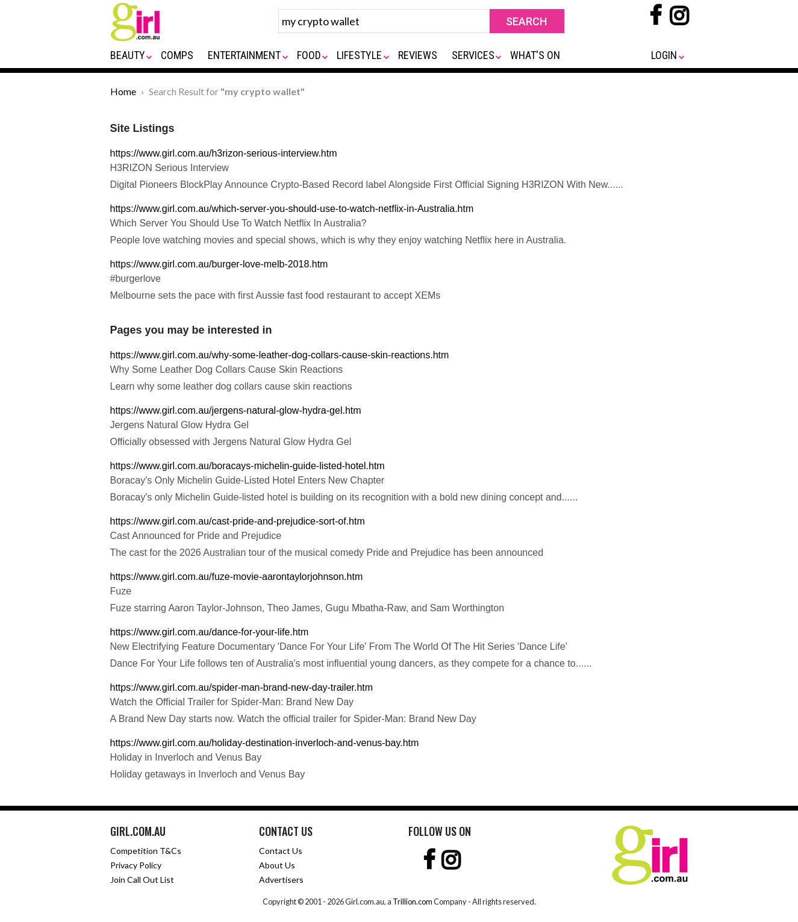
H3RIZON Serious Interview (169, 168)
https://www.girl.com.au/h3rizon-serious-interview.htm (223, 153)
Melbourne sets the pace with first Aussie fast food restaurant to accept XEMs (275, 295)
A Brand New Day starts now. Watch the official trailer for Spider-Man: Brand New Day (293, 719)
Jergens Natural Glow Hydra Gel (179, 425)
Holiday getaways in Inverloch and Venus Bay (207, 774)
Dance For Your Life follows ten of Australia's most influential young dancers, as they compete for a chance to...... (351, 663)
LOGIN (664, 55)
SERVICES (473, 55)
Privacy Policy (135, 865)
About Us (277, 865)
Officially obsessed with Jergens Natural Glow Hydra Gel (231, 442)
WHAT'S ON (535, 55)
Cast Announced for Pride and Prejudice (196, 536)
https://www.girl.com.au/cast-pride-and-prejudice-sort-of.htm (237, 521)
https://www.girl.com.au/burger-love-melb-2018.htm (219, 264)
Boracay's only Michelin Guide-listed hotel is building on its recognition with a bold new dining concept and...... (344, 497)
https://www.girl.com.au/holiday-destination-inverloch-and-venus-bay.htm (264, 743)
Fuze (121, 591)
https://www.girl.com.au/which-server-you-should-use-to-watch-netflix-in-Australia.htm (292, 209)
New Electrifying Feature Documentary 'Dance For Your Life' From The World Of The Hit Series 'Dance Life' (338, 646)
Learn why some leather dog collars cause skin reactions (231, 386)
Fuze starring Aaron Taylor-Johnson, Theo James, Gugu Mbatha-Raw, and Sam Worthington (307, 608)
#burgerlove (135, 278)
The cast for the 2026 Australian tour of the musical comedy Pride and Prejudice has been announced (327, 552)
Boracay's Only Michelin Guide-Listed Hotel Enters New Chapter (247, 480)
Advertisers (281, 879)
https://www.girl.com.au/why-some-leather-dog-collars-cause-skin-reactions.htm (279, 355)
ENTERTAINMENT (244, 55)
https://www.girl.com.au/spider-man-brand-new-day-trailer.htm (241, 687)
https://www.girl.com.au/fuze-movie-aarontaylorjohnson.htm (236, 577)
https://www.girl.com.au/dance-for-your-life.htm (209, 632)
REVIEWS (417, 55)
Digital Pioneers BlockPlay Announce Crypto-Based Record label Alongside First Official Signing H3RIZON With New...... (367, 184)
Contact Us (280, 851)
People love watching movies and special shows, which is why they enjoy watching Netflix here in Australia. (338, 240)
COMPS (177, 55)
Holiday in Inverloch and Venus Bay (186, 757)
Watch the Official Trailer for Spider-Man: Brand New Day (232, 702)
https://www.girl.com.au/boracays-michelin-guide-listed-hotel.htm (247, 466)
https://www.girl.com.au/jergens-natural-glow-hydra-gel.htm (235, 410)
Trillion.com (412, 901)
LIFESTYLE (359, 55)
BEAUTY (127, 55)
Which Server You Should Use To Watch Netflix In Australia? (238, 223)
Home (123, 91)
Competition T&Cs (145, 851)
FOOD (309, 55)
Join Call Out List (142, 879)
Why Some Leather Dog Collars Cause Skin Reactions (226, 369)
